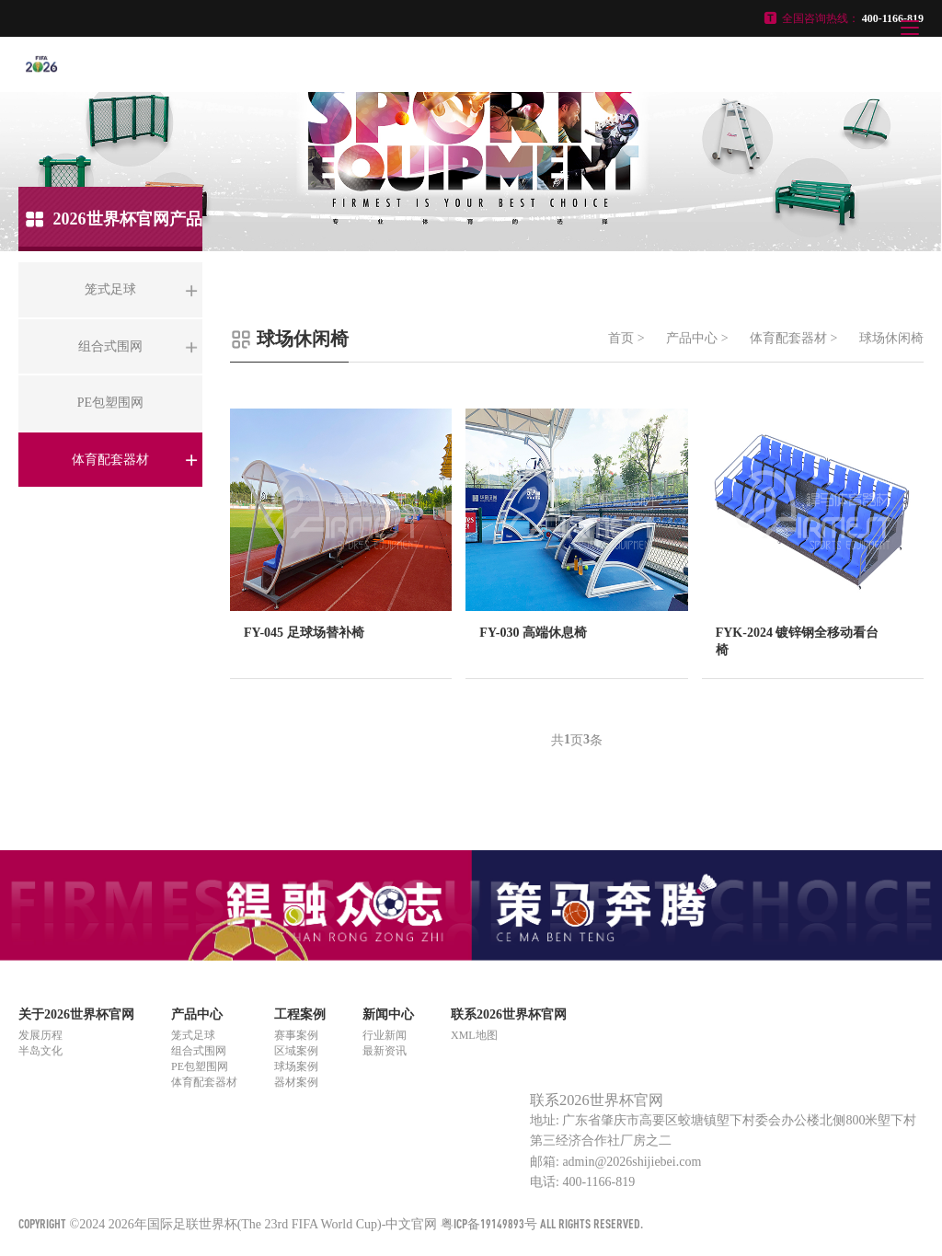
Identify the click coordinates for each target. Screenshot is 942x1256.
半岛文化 (40, 1050)
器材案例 (296, 1082)
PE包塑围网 (199, 1066)
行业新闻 (384, 1035)
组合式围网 (198, 1050)
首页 (621, 338)
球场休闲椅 (891, 338)
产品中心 (692, 338)
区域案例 (296, 1050)
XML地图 (474, 1035)
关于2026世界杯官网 (76, 1014)
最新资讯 (384, 1050)
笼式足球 (193, 1035)
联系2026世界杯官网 (509, 1014)
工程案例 (300, 1014)
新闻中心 (388, 1014)
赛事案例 (296, 1035)
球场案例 (296, 1066)
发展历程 (40, 1035)
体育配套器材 (788, 338)
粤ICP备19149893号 (489, 1223)
